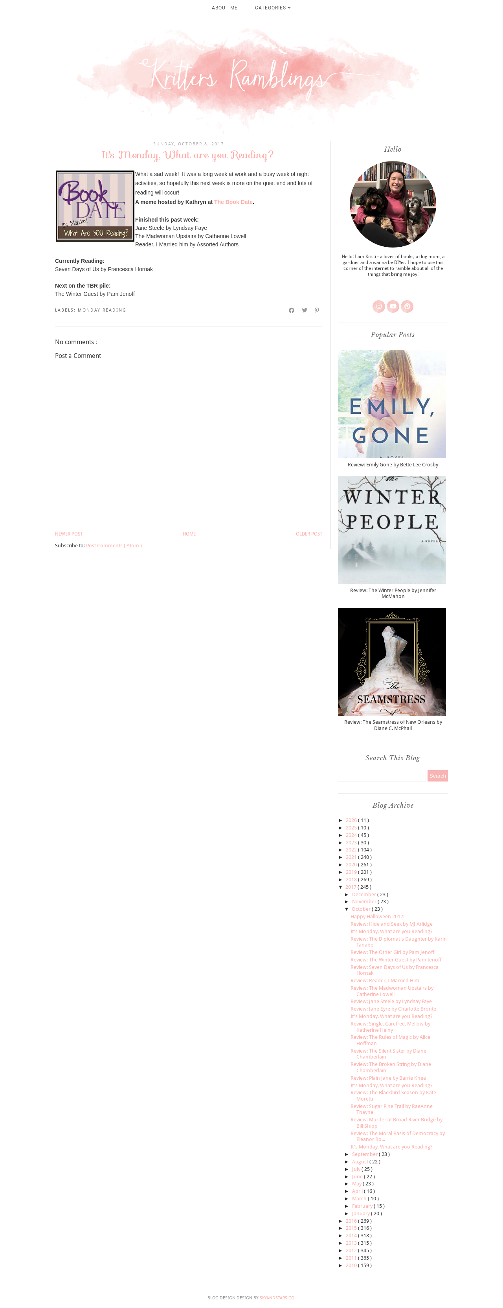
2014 (352, 1235)
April (358, 1191)
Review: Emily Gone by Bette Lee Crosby (393, 465)
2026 (352, 820)
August (360, 1162)
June (358, 1177)
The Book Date (233, 202)
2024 (352, 835)
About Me (225, 8)
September (365, 1154)
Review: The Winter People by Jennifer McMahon (393, 593)
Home (189, 534)
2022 (352, 850)
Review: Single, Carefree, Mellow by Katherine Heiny (390, 1027)
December (364, 894)
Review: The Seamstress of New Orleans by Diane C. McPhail (393, 725)
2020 (352, 865)
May (357, 1184)
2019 (352, 872)
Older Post (309, 534)
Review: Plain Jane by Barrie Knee (388, 1078)
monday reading (102, 310)
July (357, 1169)
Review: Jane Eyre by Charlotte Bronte (393, 1009)
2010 (352, 1265)
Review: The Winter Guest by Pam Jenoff (396, 960)
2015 (352, 1228)
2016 (352, 1221)
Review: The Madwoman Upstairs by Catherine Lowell (392, 991)
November (365, 901)
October (362, 909)
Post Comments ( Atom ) (114, 546)
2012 (352, 1250)
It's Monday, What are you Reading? (392, 931)
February (363, 1206)
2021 (352, 857)
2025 (352, 828)
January (361, 1213)
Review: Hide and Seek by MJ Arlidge (392, 924)
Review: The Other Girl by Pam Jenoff (392, 952)
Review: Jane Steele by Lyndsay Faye (391, 1001)
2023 (352, 843)
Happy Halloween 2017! (378, 916)
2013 (352, 1243)
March (360, 1199)
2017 (351, 887)
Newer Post (69, 534)
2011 (352, 1258)
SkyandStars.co (277, 1298)
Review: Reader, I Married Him (385, 980)
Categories (273, 8)
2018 (352, 879)
